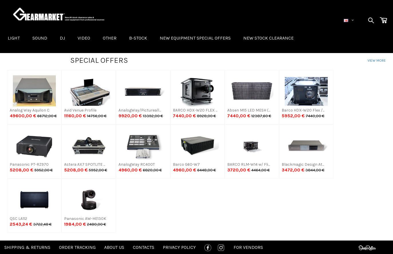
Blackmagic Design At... (303, 164)
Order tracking (77, 247)
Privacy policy (179, 247)
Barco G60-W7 (186, 164)
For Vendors (248, 247)
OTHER (109, 38)
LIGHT (14, 38)
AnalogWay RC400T (137, 164)
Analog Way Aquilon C (30, 110)
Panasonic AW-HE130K (85, 218)
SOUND (39, 38)
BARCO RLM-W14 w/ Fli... (248, 164)
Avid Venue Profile (80, 110)
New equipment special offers (195, 38)
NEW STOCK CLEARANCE (268, 38)
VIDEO (84, 38)
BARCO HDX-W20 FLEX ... (195, 110)
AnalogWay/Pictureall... (140, 110)
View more (377, 60)
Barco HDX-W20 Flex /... (303, 110)
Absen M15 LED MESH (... (248, 110)
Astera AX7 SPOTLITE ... (84, 164)
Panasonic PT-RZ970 (29, 164)
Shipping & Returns (27, 247)
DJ (62, 38)
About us (114, 247)
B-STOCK (138, 38)
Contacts (143, 247)
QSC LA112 (18, 218)
